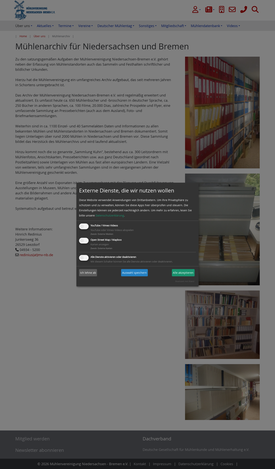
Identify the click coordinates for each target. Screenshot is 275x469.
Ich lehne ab (88, 272)
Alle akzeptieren (183, 272)
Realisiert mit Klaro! (184, 281)
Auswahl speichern (134, 272)
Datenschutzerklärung (109, 215)
